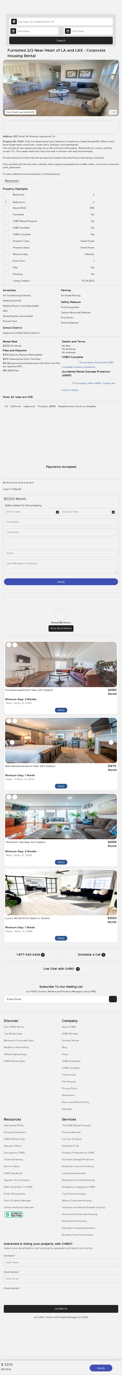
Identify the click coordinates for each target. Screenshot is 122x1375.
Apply (101, 1368)
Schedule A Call (70, 1145)
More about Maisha (61, 628)
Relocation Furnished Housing (78, 1180)
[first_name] (61, 522)
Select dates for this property (23, 505)
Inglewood (29, 406)
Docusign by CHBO (14, 1152)
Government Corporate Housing (79, 1214)
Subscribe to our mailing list (61, 987)
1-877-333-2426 (30, 955)
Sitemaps (67, 1109)
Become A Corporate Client (19, 1040)
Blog (64, 1047)
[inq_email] (61, 553)
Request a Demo (13, 1145)
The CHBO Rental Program (76, 1125)
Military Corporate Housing (77, 1200)
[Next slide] (111, 742)
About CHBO (69, 1026)
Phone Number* (12, 1288)
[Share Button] (113, 53)
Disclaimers (68, 1095)
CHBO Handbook (13, 1173)
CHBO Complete (71, 1067)
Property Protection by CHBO (78, 1152)
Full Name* (9, 1255)
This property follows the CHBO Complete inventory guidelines (88, 364)
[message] (61, 567)
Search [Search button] (61, 40)
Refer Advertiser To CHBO (18, 1186)
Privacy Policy (70, 1088)
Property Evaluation (15, 1132)
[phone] (36, 543)
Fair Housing (69, 1081)
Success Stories (70, 1040)
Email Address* (11, 1272)
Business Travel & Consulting (77, 1234)
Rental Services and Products (78, 1166)
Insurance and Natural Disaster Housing (83, 1207)
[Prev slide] (12, 742)
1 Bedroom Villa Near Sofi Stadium (25, 842)
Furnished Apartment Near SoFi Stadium (29, 690)
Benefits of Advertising (16, 1047)
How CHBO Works (14, 1026)
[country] (61, 21)
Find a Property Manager (17, 1200)
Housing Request (71, 1132)
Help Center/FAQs (14, 1125)
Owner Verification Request (19, 1207)
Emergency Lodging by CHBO (78, 1186)
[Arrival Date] (33, 31)
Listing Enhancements (74, 1173)
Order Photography (15, 1193)
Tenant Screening (13, 1159)
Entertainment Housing (74, 1221)
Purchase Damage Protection (78, 1159)
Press (65, 1054)
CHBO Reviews (70, 1033)
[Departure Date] (88, 31)
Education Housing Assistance (78, 1228)
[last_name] (61, 532)
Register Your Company (17, 1180)
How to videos (12, 1166)
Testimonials (69, 1074)
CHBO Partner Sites (14, 1061)
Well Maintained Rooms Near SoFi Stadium (30, 766)
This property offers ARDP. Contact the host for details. (88, 385)
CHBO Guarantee (71, 1061)
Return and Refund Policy (76, 1102)
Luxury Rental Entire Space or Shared (27, 918)
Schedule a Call (91, 955)
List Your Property (72, 1139)
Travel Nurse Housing (74, 1193)
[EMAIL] (113, 999)
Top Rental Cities (13, 1033)
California (15, 406)
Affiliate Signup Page (15, 1054)
